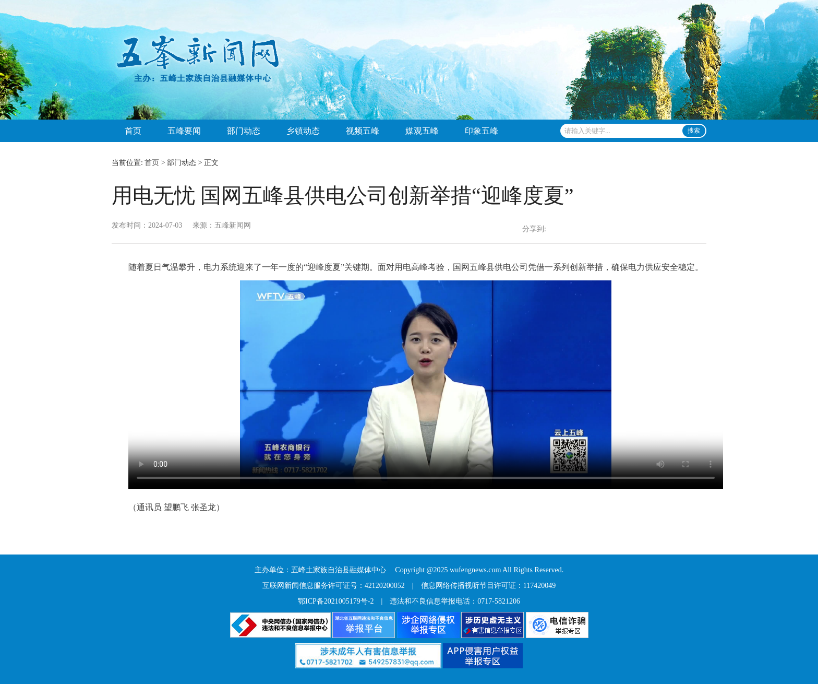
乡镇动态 (303, 130)
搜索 (694, 130)
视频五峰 (362, 130)
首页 (133, 130)
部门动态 (243, 130)
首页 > (155, 163)
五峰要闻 (184, 130)
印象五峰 (481, 130)
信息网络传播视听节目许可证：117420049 (488, 585)
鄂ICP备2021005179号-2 (336, 601)
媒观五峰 (422, 130)
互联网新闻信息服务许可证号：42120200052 (333, 585)
